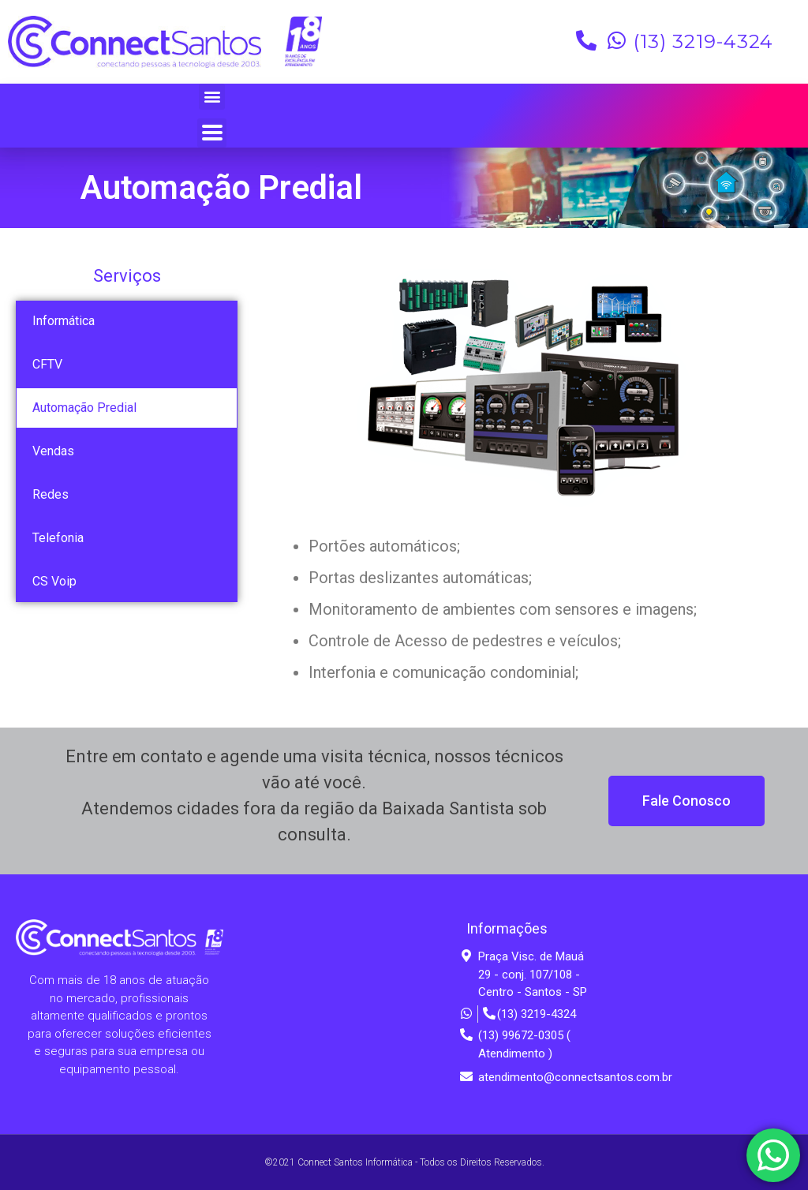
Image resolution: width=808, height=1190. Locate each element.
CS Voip (54, 581)
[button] (212, 97)
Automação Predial (84, 407)
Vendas (53, 450)
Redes (50, 494)
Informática (63, 320)
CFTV (47, 364)
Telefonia (58, 537)
